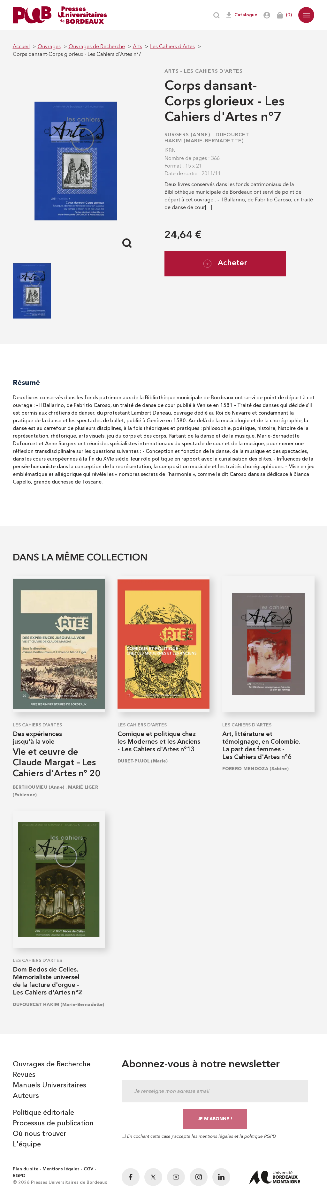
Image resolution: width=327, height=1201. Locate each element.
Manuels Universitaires (49, 1085)
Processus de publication (53, 1123)
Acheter (225, 263)
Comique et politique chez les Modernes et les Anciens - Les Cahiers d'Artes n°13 (159, 742)
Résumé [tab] (26, 382)
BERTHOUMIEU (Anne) (39, 787)
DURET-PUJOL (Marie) (143, 761)
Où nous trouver (39, 1133)
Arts (171, 71)
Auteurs (26, 1096)
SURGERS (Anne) (187, 135)
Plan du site (25, 1169)
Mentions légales (61, 1169)
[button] (306, 15)
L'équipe (27, 1144)
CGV (88, 1169)
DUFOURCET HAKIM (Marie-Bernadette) (58, 1004)
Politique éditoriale (43, 1112)
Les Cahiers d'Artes (213, 71)
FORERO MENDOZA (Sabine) (255, 768)
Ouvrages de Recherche (51, 1064)
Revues (24, 1074)
